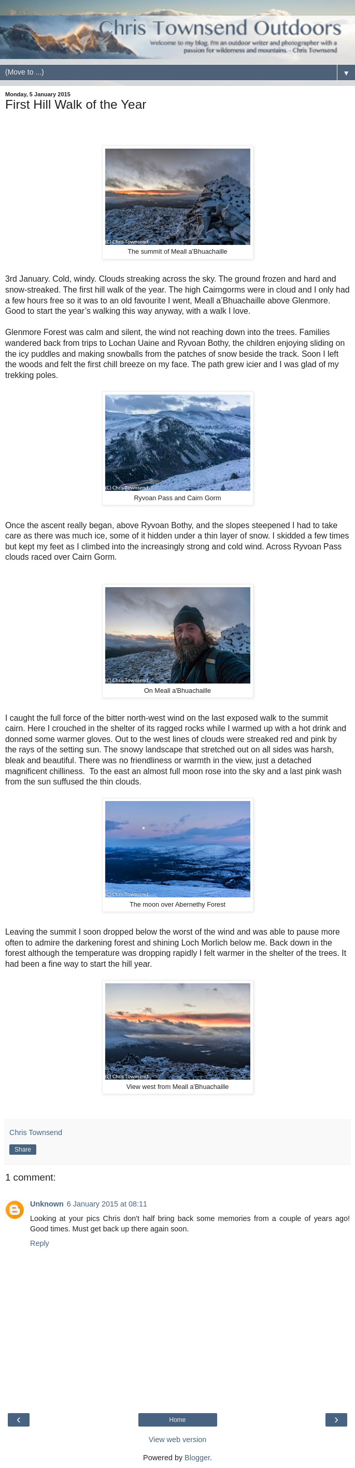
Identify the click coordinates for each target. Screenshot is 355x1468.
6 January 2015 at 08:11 (107, 1204)
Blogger (197, 1458)
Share (23, 1149)
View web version (178, 1439)
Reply (39, 1243)
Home (177, 1419)
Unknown (47, 1204)
